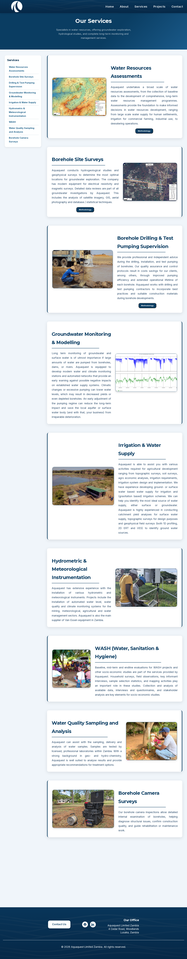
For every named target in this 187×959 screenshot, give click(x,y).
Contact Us (59, 924)
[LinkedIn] (93, 924)
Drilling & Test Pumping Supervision (21, 84)
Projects (159, 6)
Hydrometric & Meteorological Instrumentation (17, 112)
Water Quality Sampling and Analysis (21, 130)
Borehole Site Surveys (21, 76)
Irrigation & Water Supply (22, 102)
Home (109, 6)
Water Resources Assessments (18, 69)
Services (141, 6)
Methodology (144, 131)
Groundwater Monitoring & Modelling (22, 94)
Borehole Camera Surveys (18, 140)
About (124, 6)
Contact (177, 6)
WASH (12, 122)
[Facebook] (85, 924)
